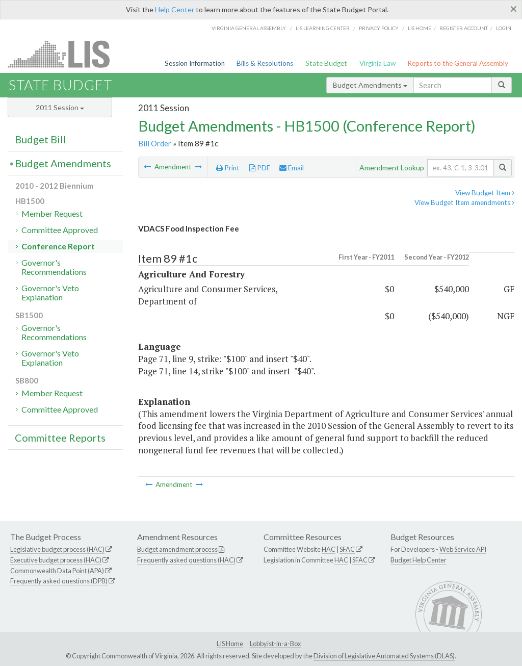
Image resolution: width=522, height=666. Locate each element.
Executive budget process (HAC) (55, 560)
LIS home (419, 28)
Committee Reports (60, 437)
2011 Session (60, 107)
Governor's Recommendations (54, 267)
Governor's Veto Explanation (50, 292)
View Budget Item (484, 193)
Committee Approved (59, 230)
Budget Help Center (418, 560)
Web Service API (462, 549)
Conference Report (58, 246)
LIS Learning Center (323, 28)
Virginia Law (377, 63)
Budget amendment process (177, 549)
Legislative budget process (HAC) (57, 549)
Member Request (52, 213)
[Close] (513, 8)
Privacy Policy (379, 28)
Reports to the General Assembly (457, 63)
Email (291, 168)
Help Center (174, 9)
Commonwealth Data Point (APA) (57, 571)
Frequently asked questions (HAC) (186, 560)
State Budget (326, 63)
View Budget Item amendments (464, 202)
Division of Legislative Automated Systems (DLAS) (384, 656)
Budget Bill (40, 139)
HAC (328, 549)
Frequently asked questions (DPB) (59, 581)
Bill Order (154, 143)
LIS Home (230, 643)
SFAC (347, 549)
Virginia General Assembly (249, 28)
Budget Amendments (370, 85)
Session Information (195, 63)
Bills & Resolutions (265, 63)
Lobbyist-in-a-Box (275, 643)
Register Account (463, 28)
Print (228, 168)
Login (503, 28)
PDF (259, 168)
